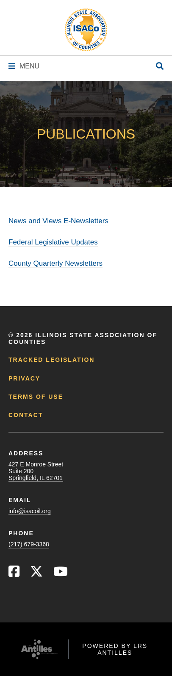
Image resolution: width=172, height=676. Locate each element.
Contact (25, 415)
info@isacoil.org (29, 511)
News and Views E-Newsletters (58, 221)
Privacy (24, 378)
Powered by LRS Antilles (114, 649)
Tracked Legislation (51, 359)
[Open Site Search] (160, 66)
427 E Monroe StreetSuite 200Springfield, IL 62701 (35, 471)
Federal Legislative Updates (53, 242)
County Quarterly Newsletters (55, 263)
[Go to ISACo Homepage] (86, 30)
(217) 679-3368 (28, 544)
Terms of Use (35, 396)
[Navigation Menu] (23, 66)
